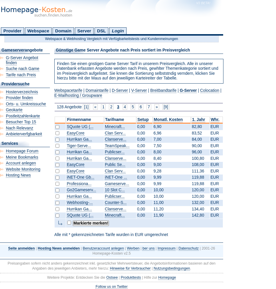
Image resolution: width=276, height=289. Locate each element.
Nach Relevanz (19, 128)
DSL (101, 30)
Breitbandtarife (163, 90)
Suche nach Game (22, 69)
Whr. (215, 119)
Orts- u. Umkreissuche (26, 104)
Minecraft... (115, 126)
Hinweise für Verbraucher (130, 268)
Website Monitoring (23, 169)
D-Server (120, 90)
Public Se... (115, 164)
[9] (166, 107)
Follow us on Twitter (111, 287)
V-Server (139, 90)
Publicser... (114, 152)
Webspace (38, 30)
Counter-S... (116, 202)
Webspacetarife (68, 90)
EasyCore (75, 133)
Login (118, 30)
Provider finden (19, 98)
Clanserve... (115, 139)
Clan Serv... (115, 133)
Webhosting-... (79, 202)
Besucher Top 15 (21, 122)
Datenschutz (189, 248)
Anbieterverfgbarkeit (24, 134)
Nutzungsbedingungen (172, 268)
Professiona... (79, 184)
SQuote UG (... (80, 126)
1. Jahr (198, 119)
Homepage (167, 277)
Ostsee (112, 277)
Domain (63, 30)
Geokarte (14, 110)
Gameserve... (117, 184)
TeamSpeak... (117, 146)
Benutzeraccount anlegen (103, 248)
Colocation (209, 90)
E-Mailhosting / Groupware (78, 95)
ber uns (148, 248)
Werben (133, 248)
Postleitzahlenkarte (23, 116)
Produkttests (131, 277)
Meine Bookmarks (22, 157)
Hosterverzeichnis (22, 92)
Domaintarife (97, 90)
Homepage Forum (22, 151)
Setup (143, 119)
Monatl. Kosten (168, 119)
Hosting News (18, 175)
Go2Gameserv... (81, 190)
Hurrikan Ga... (79, 139)
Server (84, 30)
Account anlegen (21, 163)
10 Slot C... (115, 190)
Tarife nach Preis (21, 75)
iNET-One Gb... (80, 177)
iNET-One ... (116, 177)
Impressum (167, 248)
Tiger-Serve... (79, 146)
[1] (86, 107)
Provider (12, 30)
